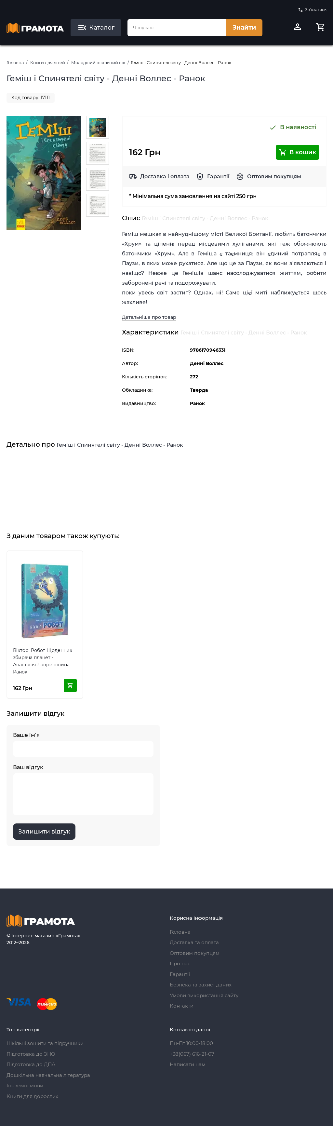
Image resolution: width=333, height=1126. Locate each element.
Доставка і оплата (165, 176)
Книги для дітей (47, 62)
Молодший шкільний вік (98, 62)
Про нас (180, 963)
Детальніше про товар (149, 317)
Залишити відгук (44, 831)
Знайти (244, 27)
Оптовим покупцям (274, 176)
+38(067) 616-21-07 (192, 1054)
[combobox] (176, 27)
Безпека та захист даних (201, 985)
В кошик (297, 152)
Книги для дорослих (32, 1096)
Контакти (181, 1006)
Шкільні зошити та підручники (45, 1043)
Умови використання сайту (204, 995)
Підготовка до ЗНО (31, 1054)
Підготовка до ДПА (31, 1064)
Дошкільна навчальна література (48, 1075)
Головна (15, 62)
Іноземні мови (25, 1085)
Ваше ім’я (83, 744)
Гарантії (218, 176)
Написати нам (188, 1064)
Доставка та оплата (194, 942)
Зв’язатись (312, 9)
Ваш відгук (83, 789)
